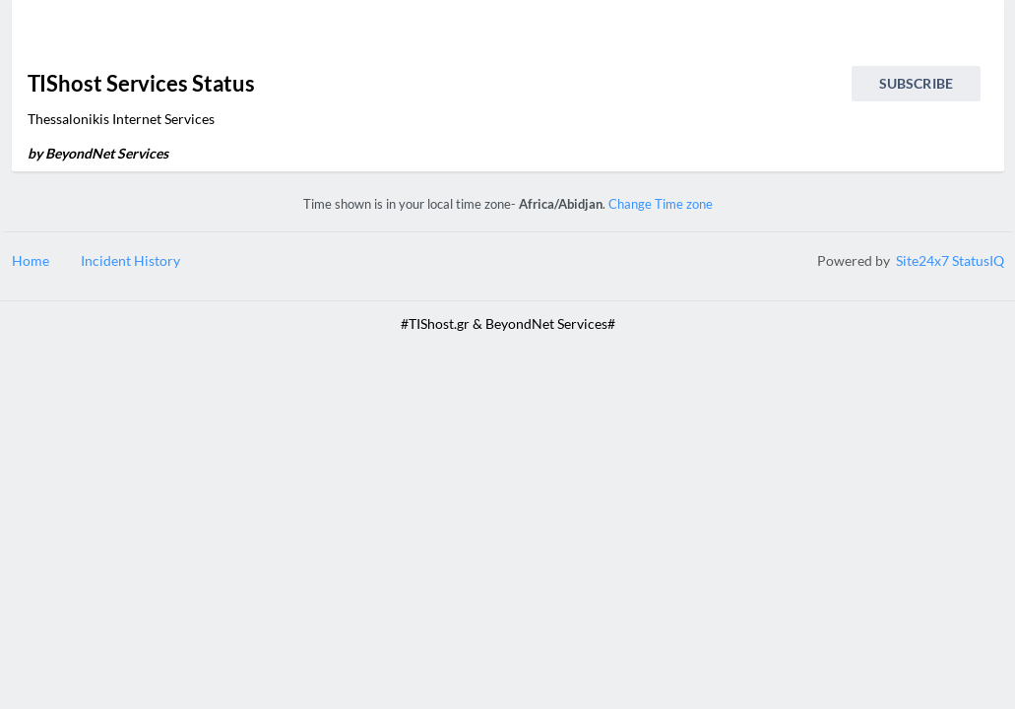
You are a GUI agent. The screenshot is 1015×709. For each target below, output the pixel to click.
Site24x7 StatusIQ (948, 260)
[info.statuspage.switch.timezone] (968, 35)
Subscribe (916, 83)
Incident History (130, 260)
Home (30, 260)
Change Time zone (660, 204)
